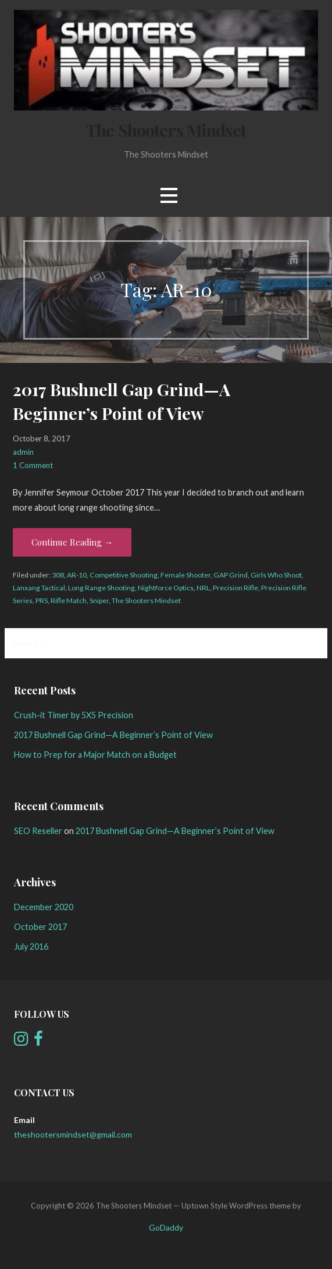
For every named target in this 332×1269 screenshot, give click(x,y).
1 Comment (33, 465)
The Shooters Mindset (166, 130)
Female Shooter (185, 575)
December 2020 (43, 907)
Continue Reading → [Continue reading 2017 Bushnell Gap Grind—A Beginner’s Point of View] (72, 542)
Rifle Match (69, 600)
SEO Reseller (38, 831)
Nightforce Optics (166, 587)
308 (58, 575)
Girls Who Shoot (276, 575)
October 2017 (40, 927)
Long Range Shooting (101, 587)
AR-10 (77, 575)
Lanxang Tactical (39, 587)
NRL (203, 587)
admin (23, 452)
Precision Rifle (235, 587)
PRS (41, 600)
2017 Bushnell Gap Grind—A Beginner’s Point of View (113, 735)
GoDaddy (166, 1227)
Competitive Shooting (124, 575)
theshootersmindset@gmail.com (73, 1134)
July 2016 (31, 946)
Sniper (99, 600)
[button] (169, 195)
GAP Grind (230, 575)
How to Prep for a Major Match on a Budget (95, 755)
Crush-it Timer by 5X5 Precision (73, 715)
